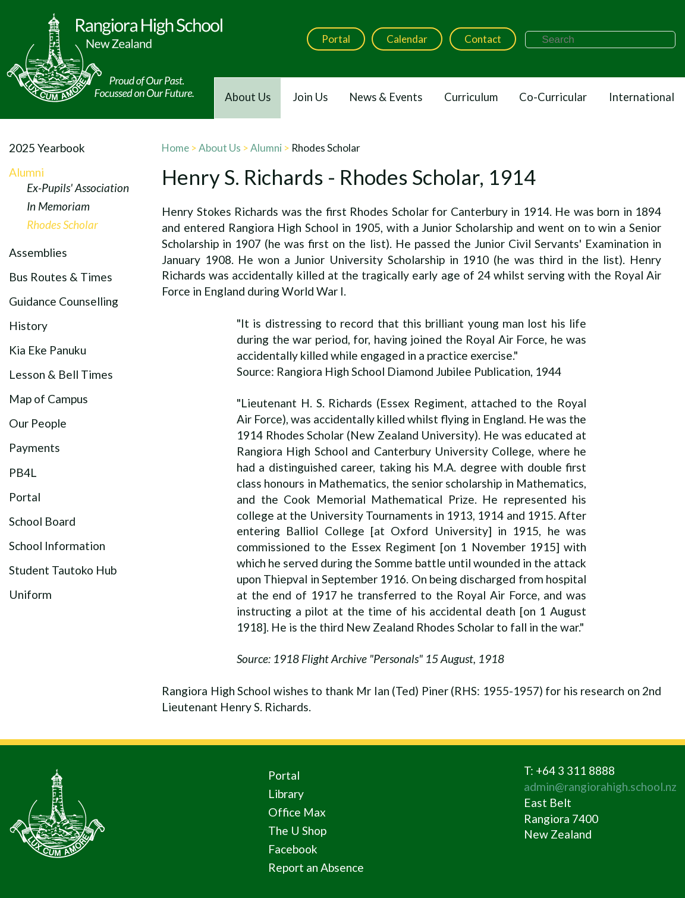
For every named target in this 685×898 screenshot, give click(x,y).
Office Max (297, 812)
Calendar (407, 39)
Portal (336, 39)
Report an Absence (316, 867)
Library (286, 793)
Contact (482, 39)
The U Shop (297, 830)
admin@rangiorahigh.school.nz (600, 786)
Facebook (293, 849)
